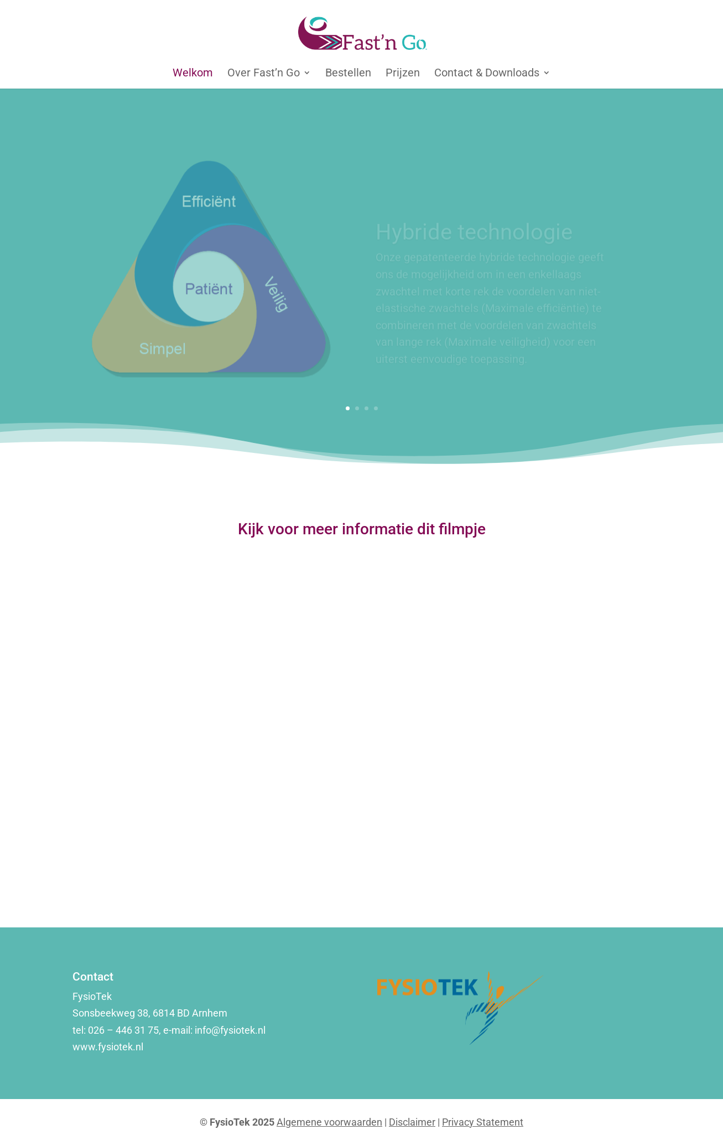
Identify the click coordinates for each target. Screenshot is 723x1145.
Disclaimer (412, 1122)
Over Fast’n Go (263, 74)
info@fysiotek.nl (231, 1030)
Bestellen (348, 74)
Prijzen (403, 74)
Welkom (193, 74)
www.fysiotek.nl (107, 1047)
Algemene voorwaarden (329, 1122)
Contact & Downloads (486, 74)
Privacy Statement (482, 1122)
